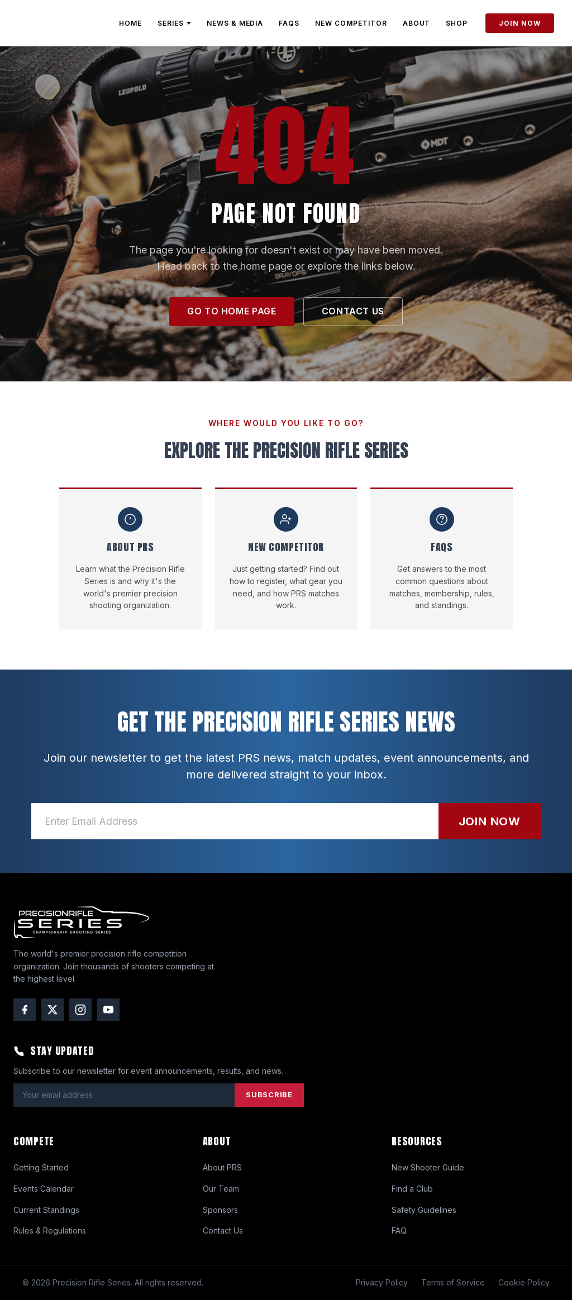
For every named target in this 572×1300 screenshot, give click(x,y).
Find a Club (412, 1188)
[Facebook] (24, 1009)
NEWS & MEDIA (235, 23)
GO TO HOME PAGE (232, 311)
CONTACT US (353, 311)
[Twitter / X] (52, 1009)
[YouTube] (108, 1009)
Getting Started (41, 1167)
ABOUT (417, 23)
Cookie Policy (524, 1282)
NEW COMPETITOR (351, 23)
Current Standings (46, 1210)
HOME (130, 23)
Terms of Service (453, 1282)
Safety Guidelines (424, 1210)
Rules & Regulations (49, 1230)
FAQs (289, 23)
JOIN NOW (520, 23)
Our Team (221, 1188)
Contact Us (223, 1230)
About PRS (222, 1167)
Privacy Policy (382, 1282)
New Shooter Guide (428, 1167)
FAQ (399, 1230)
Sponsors (220, 1210)
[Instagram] (80, 1009)
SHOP (457, 23)
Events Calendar (43, 1188)
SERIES (174, 23)
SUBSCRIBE (269, 1094)
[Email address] (234, 821)
